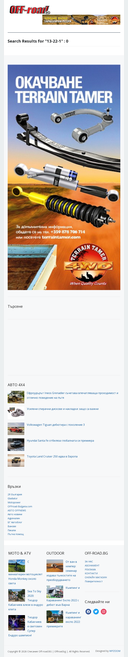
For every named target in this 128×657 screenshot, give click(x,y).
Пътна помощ (16, 534)
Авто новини (15, 514)
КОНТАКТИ (91, 573)
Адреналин (14, 518)
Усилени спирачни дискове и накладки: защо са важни (62, 409)
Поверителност (94, 581)
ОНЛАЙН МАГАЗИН (96, 577)
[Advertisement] (33, 347)
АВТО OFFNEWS (17, 510)
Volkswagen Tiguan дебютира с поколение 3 (56, 425)
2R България (15, 494)
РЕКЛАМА (90, 569)
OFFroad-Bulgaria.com (20, 506)
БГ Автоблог (15, 522)
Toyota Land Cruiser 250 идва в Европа (52, 456)
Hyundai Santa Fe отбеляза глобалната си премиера (60, 440)
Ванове (12, 526)
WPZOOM (114, 650)
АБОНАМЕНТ (92, 565)
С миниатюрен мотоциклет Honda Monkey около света (25, 572)
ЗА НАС (89, 561)
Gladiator (13, 498)
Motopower (14, 502)
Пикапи (12, 530)
